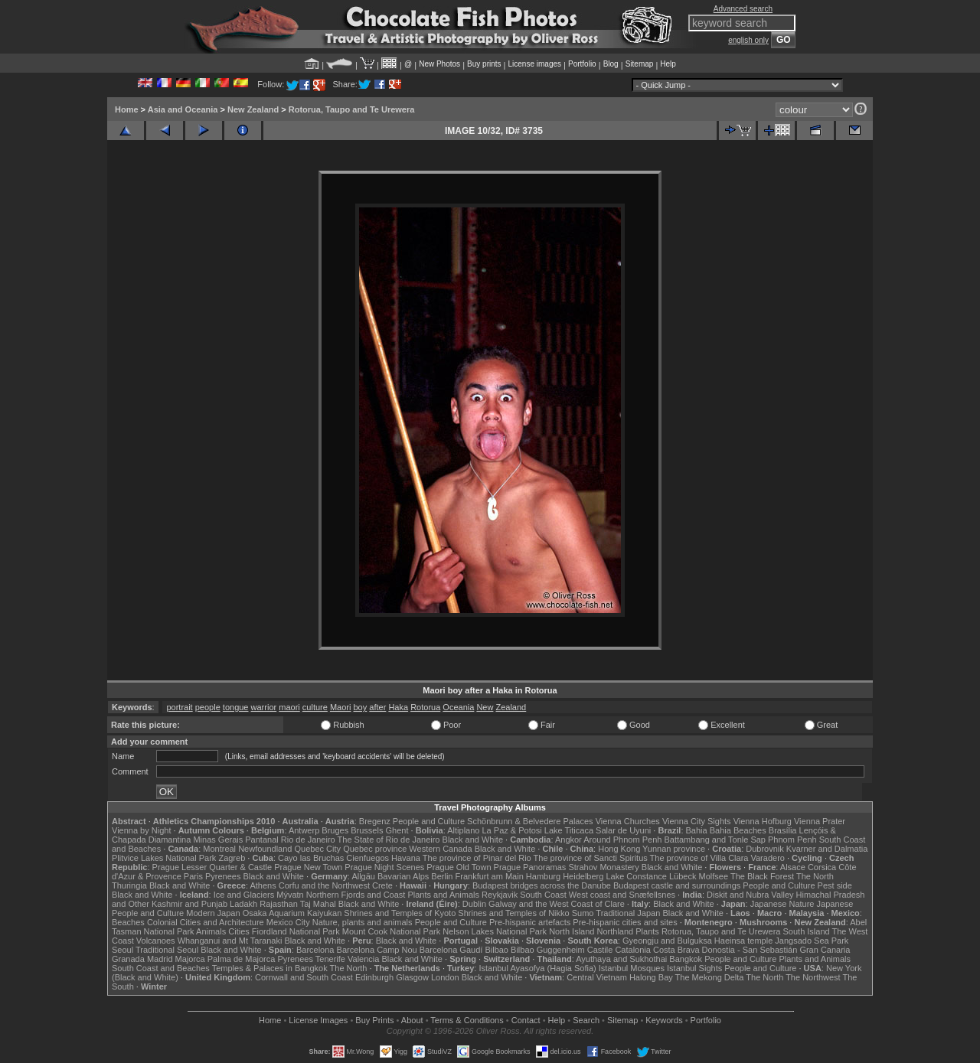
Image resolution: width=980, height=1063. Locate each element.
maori (289, 707)
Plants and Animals (443, 894)
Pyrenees (222, 876)
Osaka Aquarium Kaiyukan (292, 913)
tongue (236, 707)
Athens (263, 885)
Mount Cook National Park (391, 931)
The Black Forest (762, 876)
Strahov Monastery (603, 867)
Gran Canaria (824, 949)
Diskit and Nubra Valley (750, 894)
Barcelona (315, 949)
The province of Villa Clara (699, 857)
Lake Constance (636, 876)
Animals (211, 931)
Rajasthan (279, 903)
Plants (647, 931)
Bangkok (685, 959)
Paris (193, 876)
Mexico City (288, 922)
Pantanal (261, 839)
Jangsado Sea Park (811, 940)
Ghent (397, 830)
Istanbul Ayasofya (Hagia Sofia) (537, 968)
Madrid (160, 959)
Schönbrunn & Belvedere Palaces (530, 821)
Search (586, 1020)
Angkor (568, 839)
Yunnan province (673, 848)
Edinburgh (374, 977)
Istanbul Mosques (632, 968)
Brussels (367, 830)
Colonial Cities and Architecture (205, 922)
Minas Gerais (218, 839)
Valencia (363, 959)
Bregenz (374, 821)
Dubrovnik (765, 848)
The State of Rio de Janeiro (389, 839)
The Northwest (813, 977)
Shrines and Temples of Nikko (513, 913)
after (377, 707)
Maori (340, 707)
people (207, 707)
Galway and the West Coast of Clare (556, 903)
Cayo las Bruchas (311, 857)
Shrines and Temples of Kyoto (400, 913)
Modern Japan (213, 913)
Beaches (128, 922)
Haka (398, 707)
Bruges (335, 830)
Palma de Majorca (241, 959)
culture (315, 707)
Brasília (783, 830)
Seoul (122, 949)
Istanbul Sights (694, 968)
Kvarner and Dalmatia (826, 848)
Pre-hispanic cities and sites (625, 922)
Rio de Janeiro (308, 839)
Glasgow (412, 977)
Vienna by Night (141, 830)
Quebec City (318, 848)
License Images (318, 1020)
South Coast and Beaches (161, 968)
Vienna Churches (628, 821)
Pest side (835, 885)
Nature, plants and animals (362, 922)
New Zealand (253, 109)
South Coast (543, 894)
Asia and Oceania (183, 109)
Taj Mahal (318, 903)
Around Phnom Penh (622, 839)
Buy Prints (374, 1020)
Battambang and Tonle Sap (715, 839)
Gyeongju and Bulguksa (667, 940)
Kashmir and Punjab (189, 903)
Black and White (473, 839)
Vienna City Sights (696, 821)
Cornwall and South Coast (304, 977)
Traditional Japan (628, 913)
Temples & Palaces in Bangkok (270, 968)
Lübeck (682, 876)
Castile (600, 949)
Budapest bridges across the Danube (541, 885)
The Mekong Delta (709, 977)
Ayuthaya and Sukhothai (621, 959)
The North (815, 876)
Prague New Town (308, 867)
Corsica (822, 867)
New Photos (439, 64)
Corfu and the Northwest (324, 885)
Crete (382, 885)
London (445, 977)
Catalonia (632, 949)
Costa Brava (676, 949)
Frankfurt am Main (490, 876)
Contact (526, 1020)
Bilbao (496, 949)
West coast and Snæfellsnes (622, 894)
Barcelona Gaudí (451, 949)
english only (748, 40)
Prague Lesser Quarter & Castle (212, 867)
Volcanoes (155, 940)
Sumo (583, 913)
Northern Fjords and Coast (356, 894)
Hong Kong (619, 848)
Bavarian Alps (403, 876)
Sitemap (640, 64)
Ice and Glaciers (244, 894)
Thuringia (129, 885)
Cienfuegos (367, 857)
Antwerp (304, 830)
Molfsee (714, 876)
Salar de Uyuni (623, 830)
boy (361, 707)
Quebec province (375, 848)
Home (127, 109)
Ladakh (243, 903)
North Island (571, 931)
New (484, 707)
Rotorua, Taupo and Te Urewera (352, 109)
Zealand (510, 707)
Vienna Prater (819, 821)
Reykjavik (500, 894)
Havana (405, 857)
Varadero (767, 857)
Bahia (696, 830)
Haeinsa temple (743, 940)
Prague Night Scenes (384, 867)
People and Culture (429, 821)
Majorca (190, 959)
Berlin (441, 876)
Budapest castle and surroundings (676, 885)
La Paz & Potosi (512, 830)
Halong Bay (651, 977)
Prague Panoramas (530, 867)
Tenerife (330, 959)
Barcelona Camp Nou (377, 949)
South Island (806, 931)
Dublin (474, 903)
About (412, 1020)
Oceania (458, 707)
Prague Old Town (458, 867)
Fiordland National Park (296, 931)
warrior (264, 707)
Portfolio (582, 64)
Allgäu (363, 876)
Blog (611, 64)
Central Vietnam (597, 977)
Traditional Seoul (167, 949)
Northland (615, 931)
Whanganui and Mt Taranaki (230, 940)
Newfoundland (265, 848)
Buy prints (484, 64)
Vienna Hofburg (762, 821)
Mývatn (289, 894)
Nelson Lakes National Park (495, 931)
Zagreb (231, 857)
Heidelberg (583, 876)
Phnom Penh (792, 839)
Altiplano (463, 830)
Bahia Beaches (738, 830)
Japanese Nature (782, 903)
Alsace (792, 867)
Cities (239, 931)
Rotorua (425, 707)
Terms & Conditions (466, 1020)
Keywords (663, 1020)
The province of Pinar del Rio (477, 857)
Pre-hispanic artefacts (529, 922)
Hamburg (543, 876)
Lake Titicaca (568, 830)
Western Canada (440, 848)
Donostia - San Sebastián (750, 949)
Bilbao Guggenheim (548, 949)
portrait (179, 707)
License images (534, 64)
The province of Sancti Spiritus (591, 857)
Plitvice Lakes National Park (164, 857)
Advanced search (743, 9)
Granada (128, 959)
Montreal (219, 848)
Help (668, 64)
